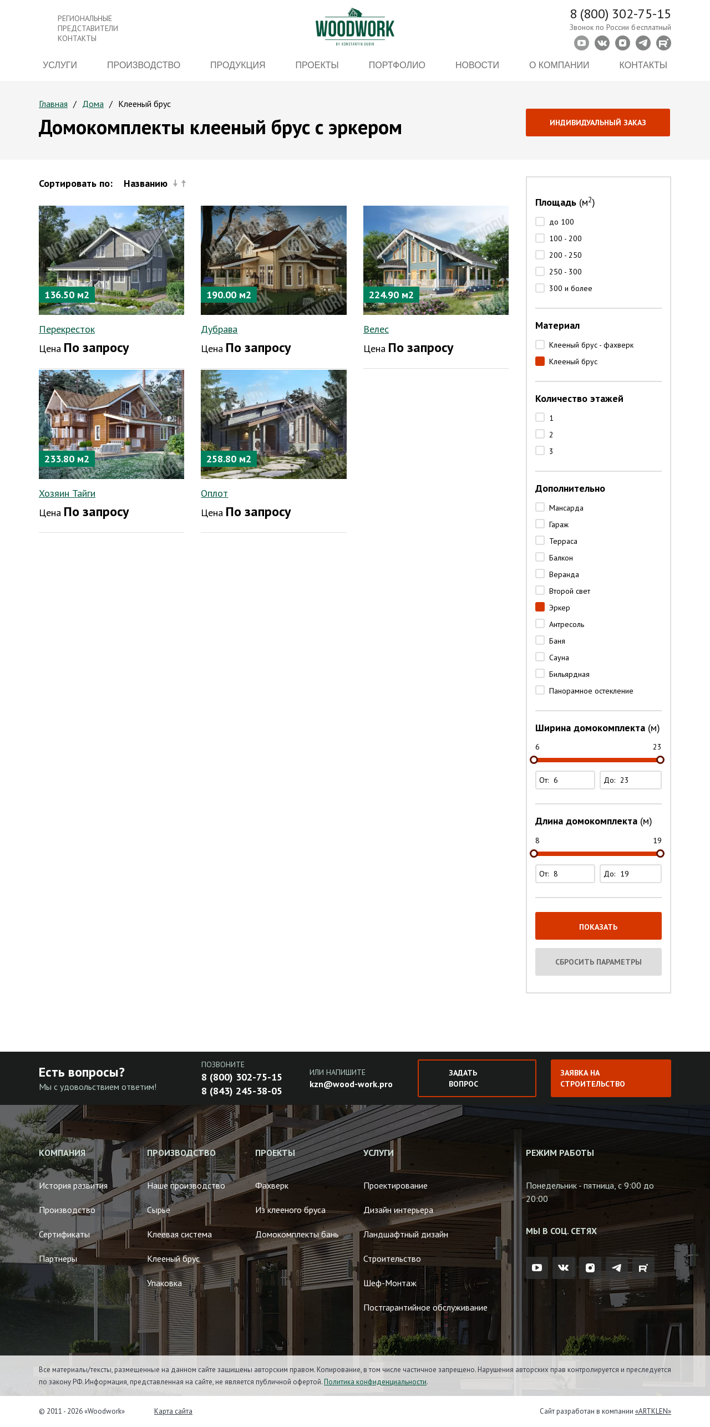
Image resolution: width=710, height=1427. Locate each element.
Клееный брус (573, 361)
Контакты (643, 65)
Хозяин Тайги (67, 493)
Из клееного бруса (290, 1209)
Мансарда (566, 508)
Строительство (392, 1258)
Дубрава (219, 329)
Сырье (158, 1209)
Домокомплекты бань (297, 1234)
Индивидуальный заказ (598, 123)
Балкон (561, 558)
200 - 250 (565, 255)
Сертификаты (64, 1234)
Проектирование (395, 1185)
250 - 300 (565, 272)
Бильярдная (569, 674)
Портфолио (397, 65)
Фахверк (271, 1185)
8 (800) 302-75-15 (620, 13)
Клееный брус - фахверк (591, 345)
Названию (155, 183)
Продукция (237, 65)
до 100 (561, 222)
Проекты (317, 65)
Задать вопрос (463, 1078)
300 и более (570, 288)
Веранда (564, 574)
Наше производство (186, 1185)
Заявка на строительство (592, 1078)
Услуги (60, 65)
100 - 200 (565, 238)
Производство (143, 65)
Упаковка (164, 1282)
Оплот (214, 493)
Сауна (559, 657)
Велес (376, 329)
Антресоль (566, 624)
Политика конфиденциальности (375, 1382)
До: (632, 780)
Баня (557, 641)
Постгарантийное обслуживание (425, 1307)
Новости (477, 65)
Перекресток (67, 329)
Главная (53, 103)
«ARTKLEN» (653, 1411)
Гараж (559, 524)
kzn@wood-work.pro (351, 1083)
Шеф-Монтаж (390, 1282)
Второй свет (569, 591)
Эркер (559, 608)
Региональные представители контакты (88, 28)
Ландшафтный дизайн (405, 1234)
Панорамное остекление (591, 691)
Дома (93, 103)
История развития (73, 1185)
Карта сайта (173, 1411)
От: (566, 780)
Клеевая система (179, 1234)
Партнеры (58, 1258)
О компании (559, 65)
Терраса (563, 541)
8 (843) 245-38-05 (241, 1090)
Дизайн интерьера (398, 1209)
